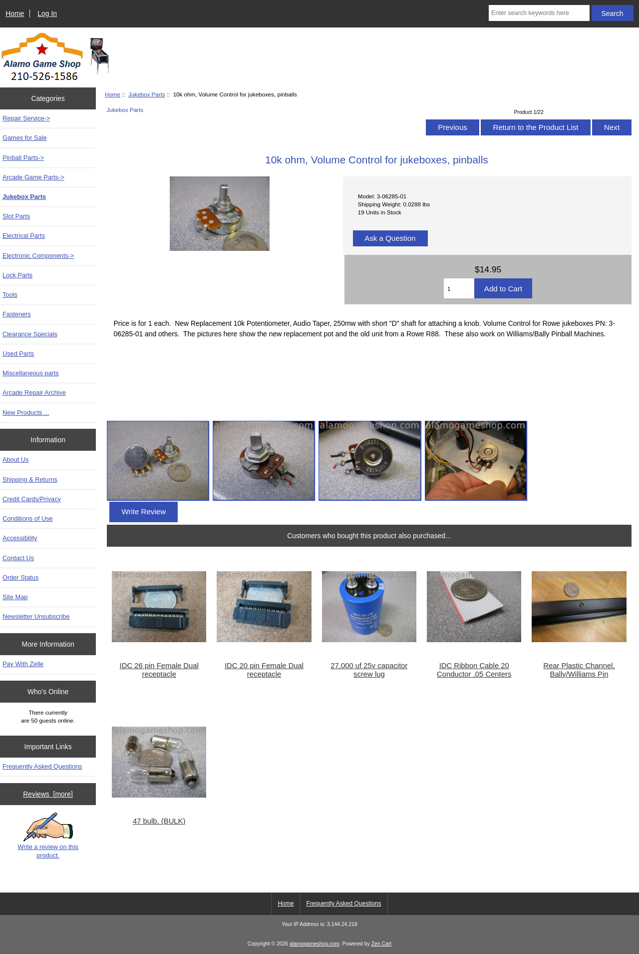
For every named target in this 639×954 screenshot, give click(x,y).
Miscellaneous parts (30, 373)
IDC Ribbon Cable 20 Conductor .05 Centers (474, 670)
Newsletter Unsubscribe (36, 616)
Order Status (20, 577)
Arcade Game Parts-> (33, 177)
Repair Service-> (26, 118)
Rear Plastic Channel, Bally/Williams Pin (579, 670)
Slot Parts (16, 216)
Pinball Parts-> (23, 157)
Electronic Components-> (38, 255)
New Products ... (25, 412)
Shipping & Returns (29, 479)
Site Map (14, 597)
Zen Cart (381, 944)
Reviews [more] (48, 794)
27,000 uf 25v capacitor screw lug (368, 670)
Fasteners (16, 314)
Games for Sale (24, 137)
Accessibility (19, 538)
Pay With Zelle (22, 664)
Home (14, 13)
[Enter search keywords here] (539, 13)
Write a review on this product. (47, 836)
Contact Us (18, 558)
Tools (9, 294)
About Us (15, 459)
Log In (47, 13)
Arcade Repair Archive (34, 392)
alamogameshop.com (314, 944)
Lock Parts (17, 275)
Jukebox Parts (146, 94)
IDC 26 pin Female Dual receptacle (159, 670)
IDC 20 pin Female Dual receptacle (264, 670)
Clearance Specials (29, 334)
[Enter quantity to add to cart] (459, 288)
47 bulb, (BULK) (159, 821)
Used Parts (18, 353)
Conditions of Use (27, 518)
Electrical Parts (23, 235)
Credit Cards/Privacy (31, 499)
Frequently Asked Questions (42, 766)
